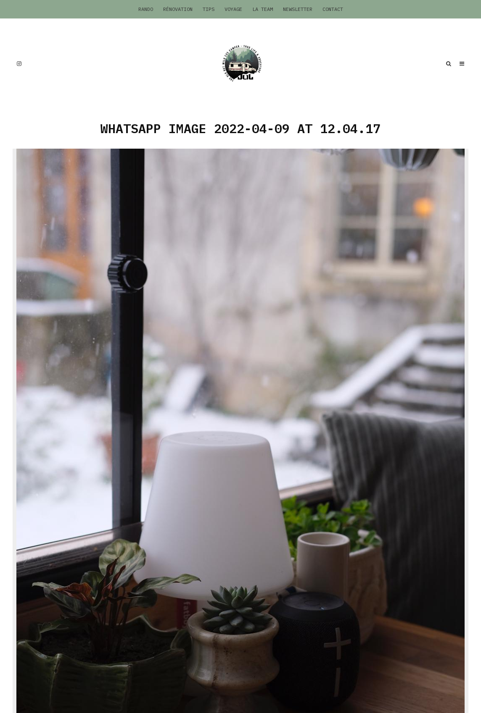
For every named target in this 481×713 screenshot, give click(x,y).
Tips (208, 9)
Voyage (233, 9)
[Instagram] (19, 63)
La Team (262, 9)
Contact (332, 9)
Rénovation (178, 9)
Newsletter (297, 9)
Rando (145, 9)
